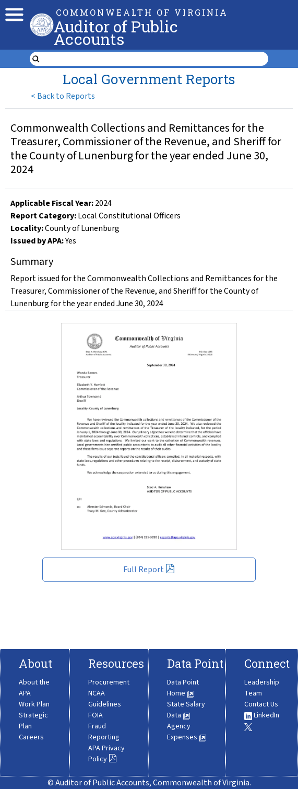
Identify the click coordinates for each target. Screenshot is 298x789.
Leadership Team (261, 688)
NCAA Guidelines (104, 699)
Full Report (149, 569)
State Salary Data (186, 710)
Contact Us (261, 704)
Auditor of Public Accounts (116, 32)
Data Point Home (183, 688)
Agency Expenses (187, 731)
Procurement (108, 682)
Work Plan (34, 704)
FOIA (95, 715)
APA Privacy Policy (106, 753)
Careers (31, 737)
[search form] (155, 59)
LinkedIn (261, 715)
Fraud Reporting (104, 731)
